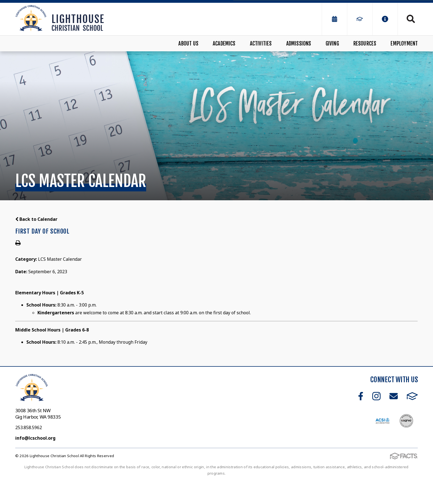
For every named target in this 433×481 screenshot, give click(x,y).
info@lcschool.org (35, 438)
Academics (224, 43)
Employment (404, 43)
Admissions (298, 43)
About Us (188, 43)
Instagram (376, 396)
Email (393, 396)
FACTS (412, 396)
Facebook (360, 396)
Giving (332, 43)
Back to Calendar (36, 219)
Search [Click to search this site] (411, 19)
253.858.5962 (28, 427)
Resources (364, 43)
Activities (261, 43)
